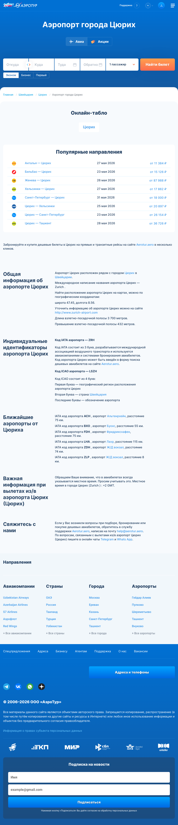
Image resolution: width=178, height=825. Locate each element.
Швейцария (26, 94)
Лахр (110, 442)
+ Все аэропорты (143, 633)
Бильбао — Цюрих (38, 172)
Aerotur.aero (145, 244)
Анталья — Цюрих (38, 163)
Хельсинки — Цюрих (40, 189)
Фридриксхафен (118, 432)
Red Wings (10, 626)
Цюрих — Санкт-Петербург (45, 215)
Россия (51, 605)
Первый (41, 75)
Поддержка (102, 651)
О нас (122, 651)
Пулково (138, 605)
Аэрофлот (10, 619)
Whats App (124, 539)
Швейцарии (63, 277)
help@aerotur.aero (130, 531)
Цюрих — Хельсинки (40, 206)
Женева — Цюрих (37, 180)
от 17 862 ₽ (158, 189)
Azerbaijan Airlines (15, 605)
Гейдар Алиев (141, 597)
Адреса (43, 651)
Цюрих (42, 94)
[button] (130, 5)
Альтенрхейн (116, 416)
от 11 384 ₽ (158, 163)
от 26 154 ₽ (158, 215)
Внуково (138, 626)
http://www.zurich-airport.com (76, 312)
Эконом (11, 75)
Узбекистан (54, 626)
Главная (8, 94)
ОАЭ (49, 597)
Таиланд (52, 612)
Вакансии (140, 651)
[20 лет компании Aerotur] (8, 5)
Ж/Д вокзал (115, 447)
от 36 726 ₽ (158, 223)
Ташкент (95, 626)
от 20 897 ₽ (158, 206)
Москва (94, 597)
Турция (51, 619)
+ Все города (98, 633)
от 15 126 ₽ (158, 172)
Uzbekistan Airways (16, 597)
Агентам (81, 651)
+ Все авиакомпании (17, 633)
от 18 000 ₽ (158, 197)
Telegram (107, 539)
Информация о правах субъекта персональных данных (42, 731)
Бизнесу (61, 651)
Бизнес (26, 75)
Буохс (111, 426)
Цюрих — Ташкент (38, 223)
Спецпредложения (16, 651)
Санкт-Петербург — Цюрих (45, 197)
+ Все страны (55, 633)
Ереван (94, 605)
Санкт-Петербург (100, 619)
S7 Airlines (10, 612)
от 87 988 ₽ (158, 180)
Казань (94, 612)
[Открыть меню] (173, 5)
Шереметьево (141, 612)
